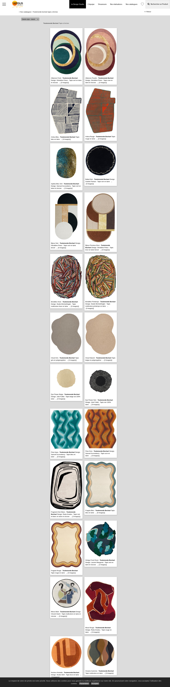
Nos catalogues (131, 4)
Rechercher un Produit (158, 4)
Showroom (102, 4)
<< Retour (147, 12)
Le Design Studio (77, 4)
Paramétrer (84, 684)
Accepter (95, 684)
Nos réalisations (116, 4)
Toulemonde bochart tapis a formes (45, 12)
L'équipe (91, 4)
